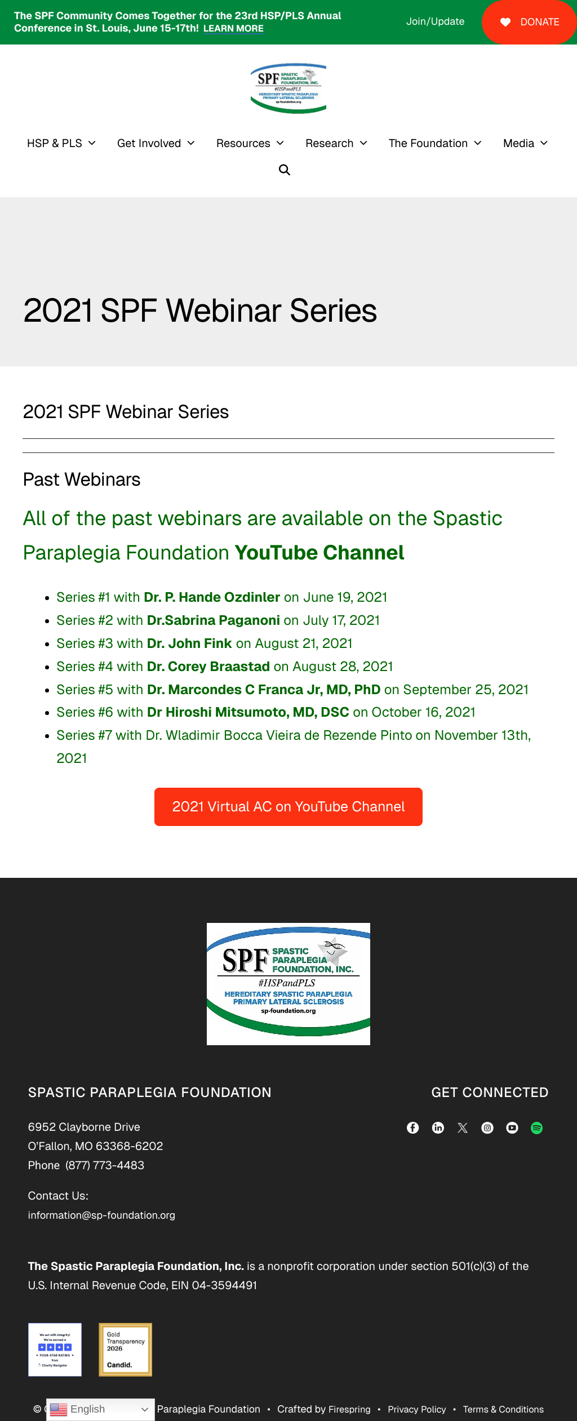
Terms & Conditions (508, 1389)
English (77, 1410)
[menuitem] (48, 143)
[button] (558, 143)
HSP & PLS (40, 143)
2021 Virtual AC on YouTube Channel (288, 787)
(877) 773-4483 (104, 1145)
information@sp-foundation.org (108, 1194)
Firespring (342, 1389)
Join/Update (435, 21)
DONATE (529, 22)
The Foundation (414, 143)
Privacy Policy (415, 1389)
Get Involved (135, 143)
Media (504, 143)
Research (315, 143)
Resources (229, 143)
